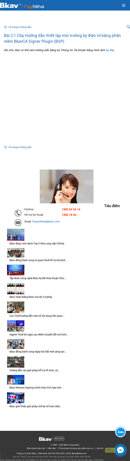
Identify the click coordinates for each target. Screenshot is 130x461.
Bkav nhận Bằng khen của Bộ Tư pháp (30, 297)
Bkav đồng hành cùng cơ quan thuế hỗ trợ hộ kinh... (38, 260)
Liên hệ (100, 448)
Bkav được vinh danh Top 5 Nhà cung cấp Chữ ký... (37, 243)
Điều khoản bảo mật (36, 448)
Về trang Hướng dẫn (19, 27)
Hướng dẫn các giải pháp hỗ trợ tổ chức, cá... (34, 370)
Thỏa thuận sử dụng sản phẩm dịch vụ (76, 448)
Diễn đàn (52, 448)
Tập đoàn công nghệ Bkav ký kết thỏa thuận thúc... (37, 278)
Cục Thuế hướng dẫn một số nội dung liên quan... (37, 315)
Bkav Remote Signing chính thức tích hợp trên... (36, 387)
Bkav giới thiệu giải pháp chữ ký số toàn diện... (35, 406)
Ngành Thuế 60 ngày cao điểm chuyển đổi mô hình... (39, 334)
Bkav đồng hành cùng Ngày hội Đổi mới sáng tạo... (38, 351)
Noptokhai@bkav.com (46, 221)
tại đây (110, 50)
